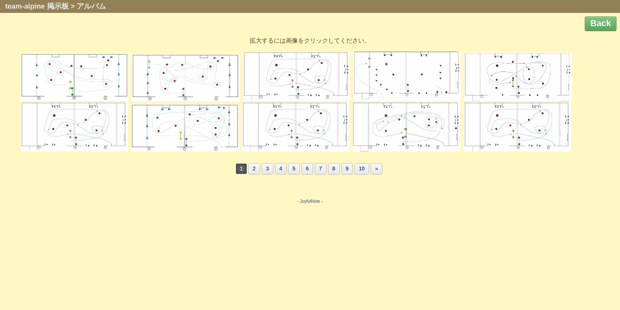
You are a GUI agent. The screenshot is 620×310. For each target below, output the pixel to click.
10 (362, 169)
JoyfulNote (310, 201)
